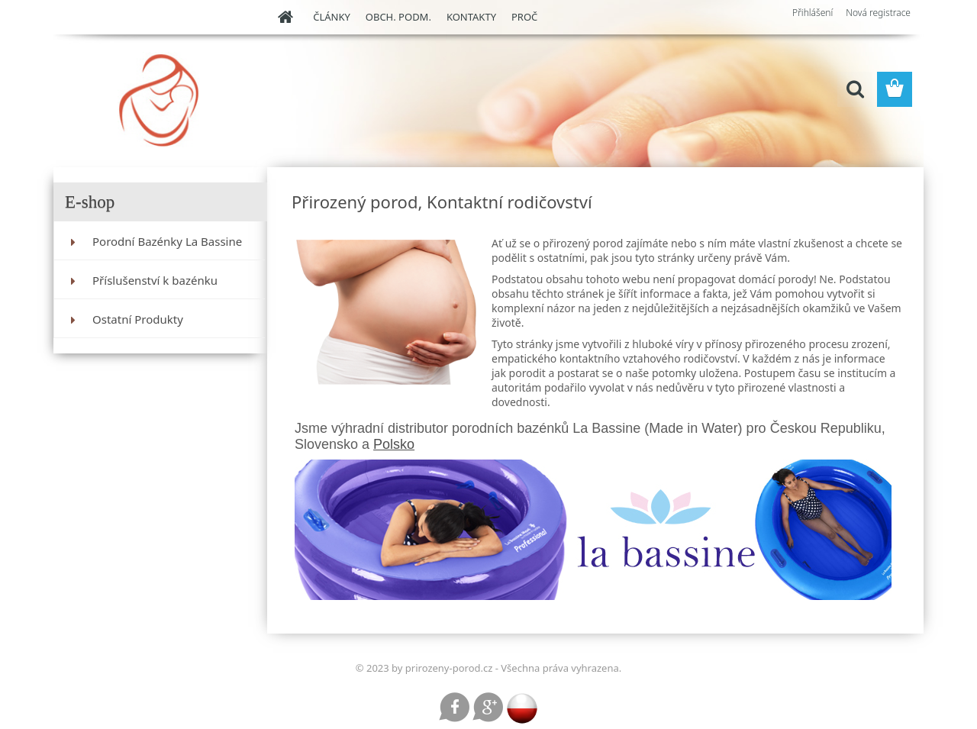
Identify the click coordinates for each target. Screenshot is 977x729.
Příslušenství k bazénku (155, 280)
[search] (854, 89)
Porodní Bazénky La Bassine (167, 241)
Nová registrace (878, 12)
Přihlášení (812, 12)
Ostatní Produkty (137, 319)
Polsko (393, 444)
